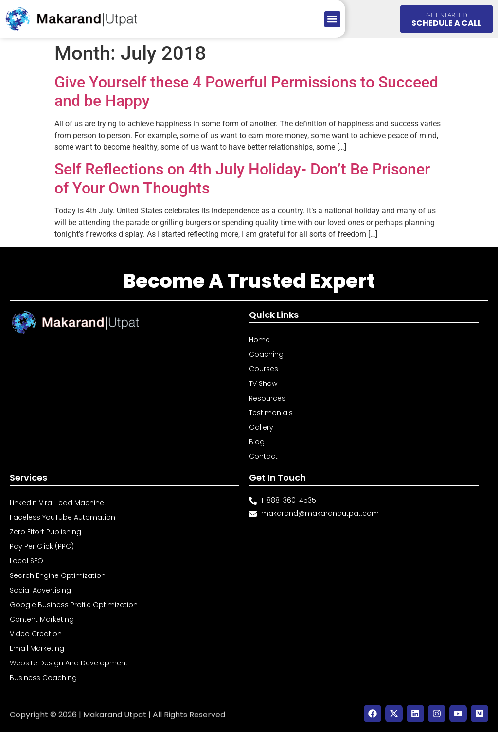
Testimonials (271, 413)
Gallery (261, 427)
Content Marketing (42, 619)
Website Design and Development (69, 663)
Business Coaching (43, 677)
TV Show (263, 383)
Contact (263, 456)
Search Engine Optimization (58, 575)
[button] (332, 19)
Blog (257, 442)
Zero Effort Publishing (45, 532)
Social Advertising (40, 590)
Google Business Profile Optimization (74, 605)
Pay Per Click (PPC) (42, 546)
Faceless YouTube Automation (62, 517)
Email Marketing (37, 648)
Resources (267, 398)
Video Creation (36, 634)
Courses (263, 369)
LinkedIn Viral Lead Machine (57, 502)
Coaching (266, 354)
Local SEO (26, 561)
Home (259, 340)
